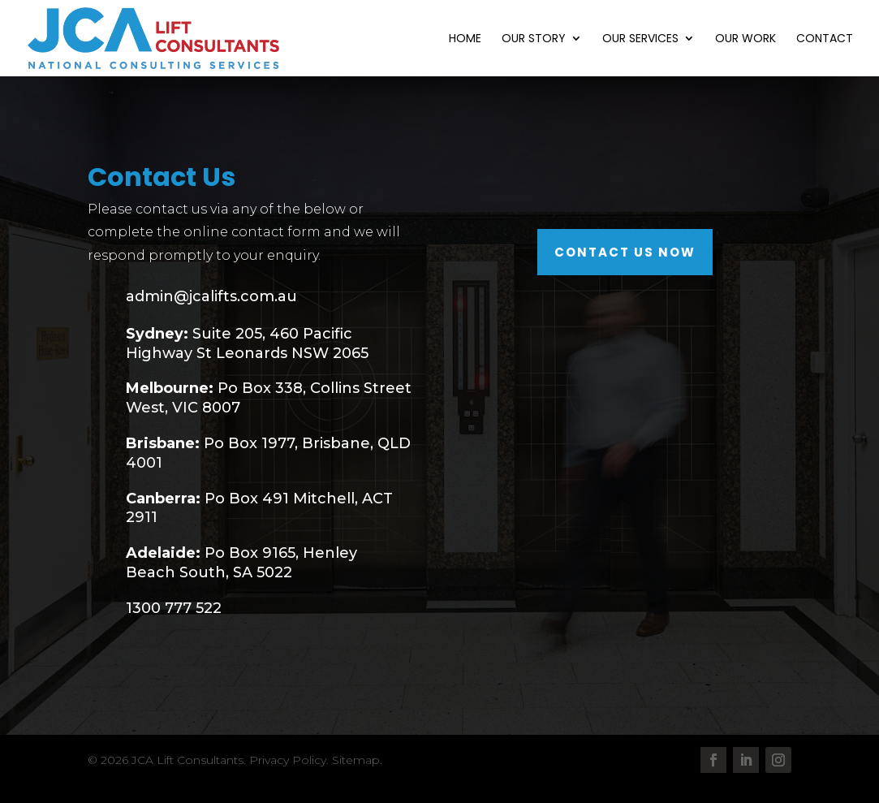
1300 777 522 (174, 608)
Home (465, 39)
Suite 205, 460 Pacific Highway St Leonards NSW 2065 (247, 343)
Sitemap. (357, 760)
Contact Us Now (625, 252)
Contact (824, 39)
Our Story (534, 39)
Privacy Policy (287, 760)
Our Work (745, 39)
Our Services (640, 39)
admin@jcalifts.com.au (211, 296)
